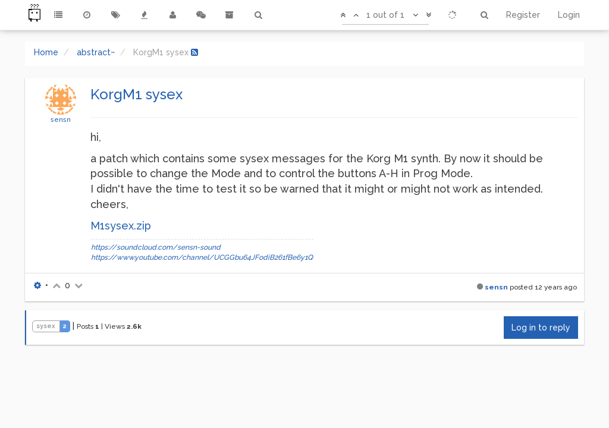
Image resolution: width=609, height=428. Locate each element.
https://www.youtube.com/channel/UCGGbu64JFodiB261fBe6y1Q (202, 257)
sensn (61, 119)
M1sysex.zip (120, 225)
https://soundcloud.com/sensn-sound (156, 247)
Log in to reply (540, 327)
